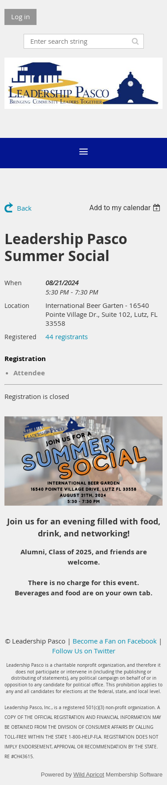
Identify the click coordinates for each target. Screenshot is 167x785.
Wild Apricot (88, 774)
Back (24, 208)
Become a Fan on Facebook (115, 640)
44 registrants (66, 336)
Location (16, 305)
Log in (20, 16)
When (13, 282)
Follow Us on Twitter (83, 650)
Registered (20, 336)
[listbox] (126, 207)
